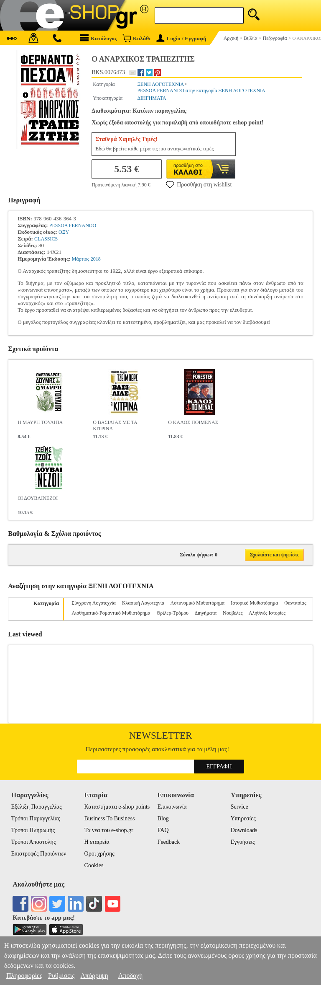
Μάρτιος (80, 259)
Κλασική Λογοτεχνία (143, 603)
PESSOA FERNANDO (72, 225)
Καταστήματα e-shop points (117, 807)
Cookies (94, 865)
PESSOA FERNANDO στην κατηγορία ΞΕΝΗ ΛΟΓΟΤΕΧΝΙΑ (201, 90)
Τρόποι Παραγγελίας (35, 818)
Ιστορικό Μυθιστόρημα (254, 603)
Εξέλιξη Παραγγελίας (36, 807)
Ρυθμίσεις (61, 975)
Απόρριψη (94, 975)
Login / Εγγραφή (181, 38)
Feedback (169, 842)
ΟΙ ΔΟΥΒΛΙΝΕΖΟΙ (38, 498)
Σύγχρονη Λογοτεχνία (93, 603)
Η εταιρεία (97, 842)
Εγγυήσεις (243, 842)
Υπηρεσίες (243, 818)
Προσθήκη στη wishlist (199, 184)
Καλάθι (136, 38)
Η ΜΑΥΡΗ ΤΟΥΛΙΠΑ (40, 422)
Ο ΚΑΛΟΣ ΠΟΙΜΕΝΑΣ (193, 422)
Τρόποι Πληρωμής (33, 830)
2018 (96, 259)
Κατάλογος (98, 38)
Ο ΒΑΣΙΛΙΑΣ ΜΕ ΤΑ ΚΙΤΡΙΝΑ (115, 425)
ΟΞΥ (64, 232)
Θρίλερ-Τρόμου (173, 613)
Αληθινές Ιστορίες (267, 613)
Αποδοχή (130, 975)
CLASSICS (46, 239)
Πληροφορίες (24, 975)
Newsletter (160, 735)
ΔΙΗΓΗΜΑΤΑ (151, 98)
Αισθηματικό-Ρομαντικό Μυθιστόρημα (110, 613)
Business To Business (109, 818)
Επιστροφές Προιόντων (38, 854)
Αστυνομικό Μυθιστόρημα (198, 603)
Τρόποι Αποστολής (33, 842)
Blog (163, 818)
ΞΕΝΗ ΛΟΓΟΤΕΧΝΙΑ (160, 84)
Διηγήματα (205, 613)
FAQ (163, 830)
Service (239, 807)
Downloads (244, 830)
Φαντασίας (295, 603)
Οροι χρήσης (99, 854)
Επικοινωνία (172, 807)
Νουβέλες (232, 613)
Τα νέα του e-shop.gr (108, 830)
